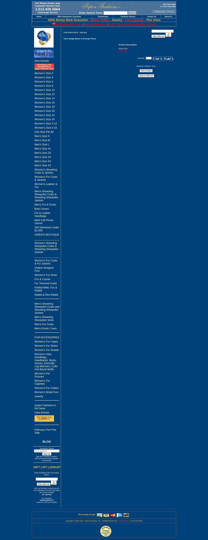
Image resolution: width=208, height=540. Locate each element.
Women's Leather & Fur (46, 186)
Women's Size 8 (44, 85)
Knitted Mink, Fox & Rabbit (46, 289)
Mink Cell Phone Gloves (44, 222)
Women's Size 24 (45, 115)
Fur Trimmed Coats (46, 283)
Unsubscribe (47, 461)
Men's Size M (42, 140)
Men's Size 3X (43, 157)
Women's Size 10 (45, 90)
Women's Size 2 (44, 73)
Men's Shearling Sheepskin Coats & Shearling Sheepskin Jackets (46, 196)
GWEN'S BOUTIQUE (47, 234)
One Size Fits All (44, 131)
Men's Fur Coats (44, 324)
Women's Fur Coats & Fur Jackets (46, 262)
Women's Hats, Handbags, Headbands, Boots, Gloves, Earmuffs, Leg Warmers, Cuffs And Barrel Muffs (46, 362)
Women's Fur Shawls (47, 350)
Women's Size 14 (45, 98)
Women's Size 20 (45, 111)
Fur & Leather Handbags (42, 214)
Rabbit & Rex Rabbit (46, 294)
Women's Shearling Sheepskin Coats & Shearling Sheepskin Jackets (46, 248)
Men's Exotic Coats (46, 328)
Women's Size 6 (44, 81)
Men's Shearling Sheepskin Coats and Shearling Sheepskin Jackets (47, 308)
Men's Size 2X (43, 152)
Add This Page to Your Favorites (168, 5)
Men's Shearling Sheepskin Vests (44, 319)
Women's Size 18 (45, 106)
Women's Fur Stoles (46, 345)
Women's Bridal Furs (46, 392)
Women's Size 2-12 (46, 123)
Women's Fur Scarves (42, 375)
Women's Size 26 (45, 119)
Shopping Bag (159, 12)
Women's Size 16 (45, 102)
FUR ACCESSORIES (47, 337)
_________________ (47, 238)
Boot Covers (42, 208)
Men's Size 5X (43, 165)
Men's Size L (42, 144)
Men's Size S (42, 136)
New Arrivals (42, 60)
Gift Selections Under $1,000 (47, 229)
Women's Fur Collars (47, 388)
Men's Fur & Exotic (45, 204)
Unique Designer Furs (44, 269)
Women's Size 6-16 (46, 127)
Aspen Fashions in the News (45, 407)
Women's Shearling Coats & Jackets (46, 171)
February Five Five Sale (45, 431)
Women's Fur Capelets (42, 382)
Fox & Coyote (42, 279)
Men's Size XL (43, 148)
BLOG (47, 441)
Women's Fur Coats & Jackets (46, 178)
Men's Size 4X (43, 161)
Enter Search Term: (91, 12)
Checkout (170, 12)
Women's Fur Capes (46, 341)
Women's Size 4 (44, 77)
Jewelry (39, 396)
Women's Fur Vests (46, 275)
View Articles (42, 412)
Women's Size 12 (45, 94)
